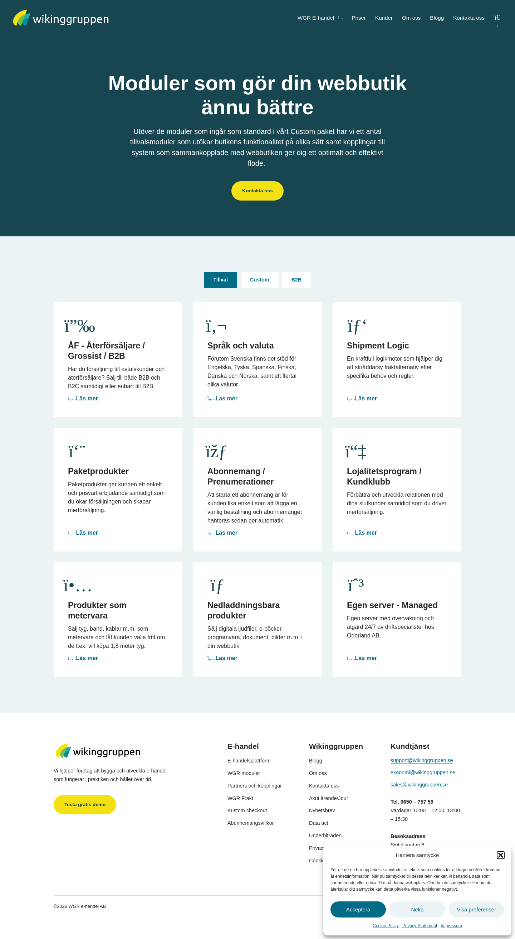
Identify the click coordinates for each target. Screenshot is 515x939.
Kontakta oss (469, 18)
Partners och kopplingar (254, 786)
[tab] (220, 280)
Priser (359, 18)
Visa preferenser (476, 909)
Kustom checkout (247, 810)
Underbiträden (325, 835)
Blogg (437, 18)
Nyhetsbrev (322, 810)
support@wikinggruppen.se (422, 760)
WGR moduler (243, 773)
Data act (318, 823)
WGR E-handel (320, 17)
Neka (417, 909)
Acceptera (358, 909)
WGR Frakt (240, 798)
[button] (500, 855)
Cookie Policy (386, 925)
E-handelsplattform (249, 761)
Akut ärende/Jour (328, 798)
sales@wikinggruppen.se (419, 785)
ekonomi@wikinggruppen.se (423, 772)
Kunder (384, 18)
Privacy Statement (419, 925)
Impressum (451, 925)
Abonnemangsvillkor (250, 823)
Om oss (411, 18)
